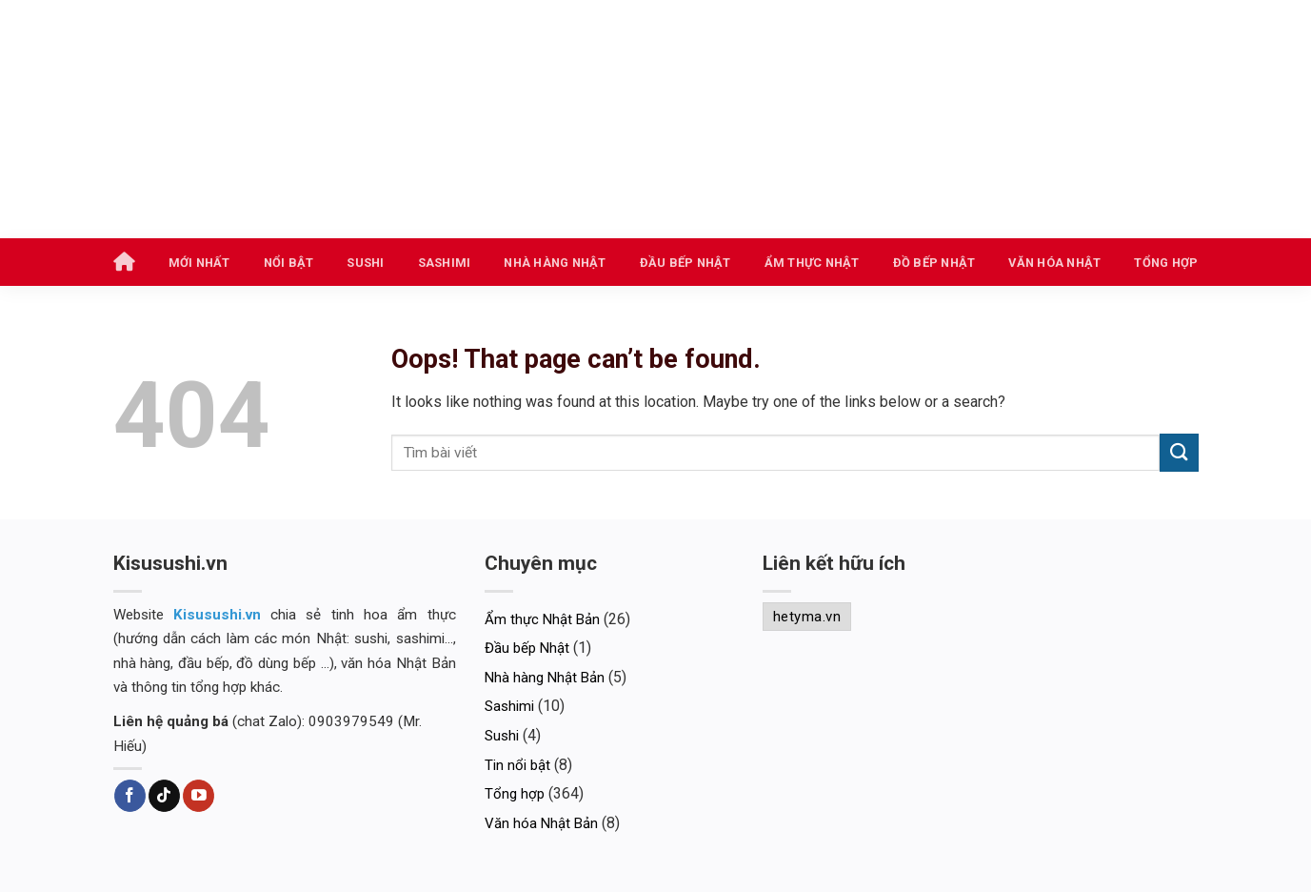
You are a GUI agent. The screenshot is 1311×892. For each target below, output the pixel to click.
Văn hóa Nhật (1054, 262)
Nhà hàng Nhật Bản (545, 677)
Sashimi (444, 262)
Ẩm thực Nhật (812, 262)
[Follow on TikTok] (164, 796)
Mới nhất (199, 262)
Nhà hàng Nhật (555, 262)
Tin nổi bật (517, 765)
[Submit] (1179, 452)
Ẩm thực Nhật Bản (542, 619)
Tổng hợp (1166, 262)
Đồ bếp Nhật (934, 262)
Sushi (365, 262)
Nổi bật (289, 262)
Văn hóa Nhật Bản (541, 823)
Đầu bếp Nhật (685, 262)
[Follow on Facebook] (130, 796)
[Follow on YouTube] (198, 796)
